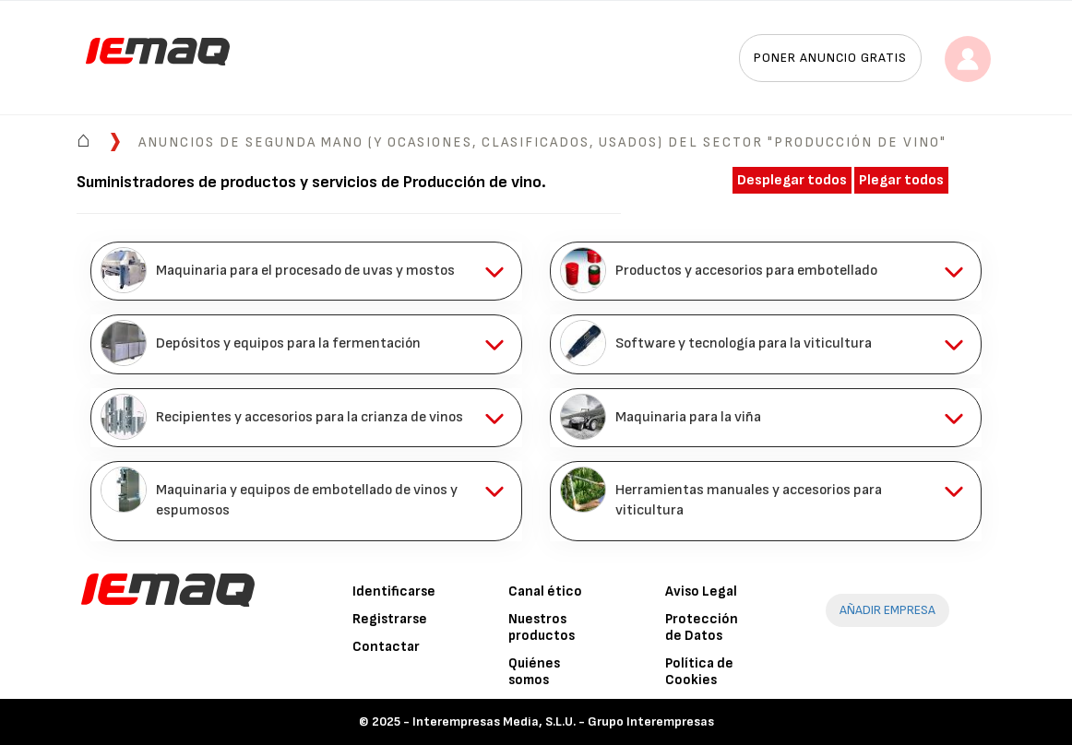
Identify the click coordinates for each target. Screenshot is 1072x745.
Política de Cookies (699, 672)
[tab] (306, 271)
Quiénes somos (534, 672)
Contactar (386, 647)
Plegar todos (901, 180)
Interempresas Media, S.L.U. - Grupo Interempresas (563, 721)
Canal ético (545, 591)
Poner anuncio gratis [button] (830, 57)
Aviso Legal (701, 591)
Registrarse (389, 619)
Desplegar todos (792, 180)
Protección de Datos (701, 627)
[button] (306, 271)
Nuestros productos (541, 627)
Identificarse (393, 591)
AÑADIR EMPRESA (887, 610)
